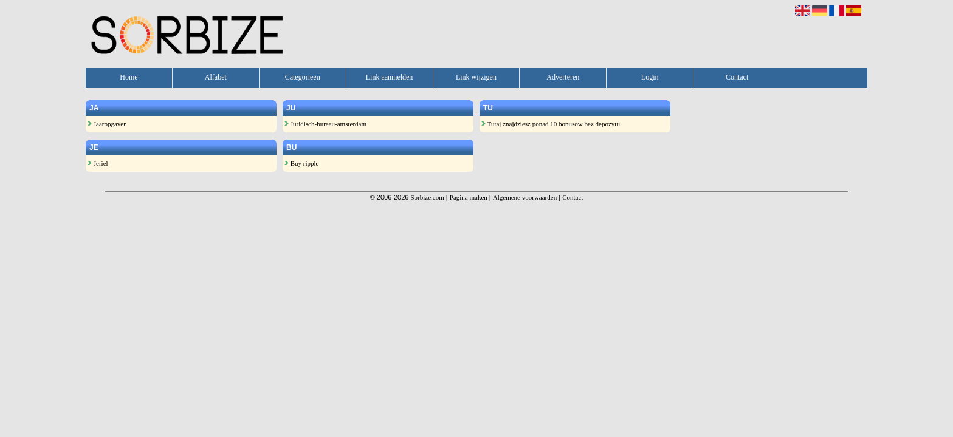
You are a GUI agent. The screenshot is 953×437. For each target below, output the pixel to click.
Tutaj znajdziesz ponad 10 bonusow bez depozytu (550, 123)
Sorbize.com (427, 197)
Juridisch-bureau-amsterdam (325, 123)
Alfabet (216, 77)
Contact (737, 77)
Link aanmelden (389, 77)
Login (650, 77)
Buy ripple (301, 163)
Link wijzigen (476, 77)
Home (128, 77)
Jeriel (98, 163)
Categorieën (302, 77)
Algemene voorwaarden (525, 197)
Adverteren (562, 77)
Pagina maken (468, 197)
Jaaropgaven (107, 123)
